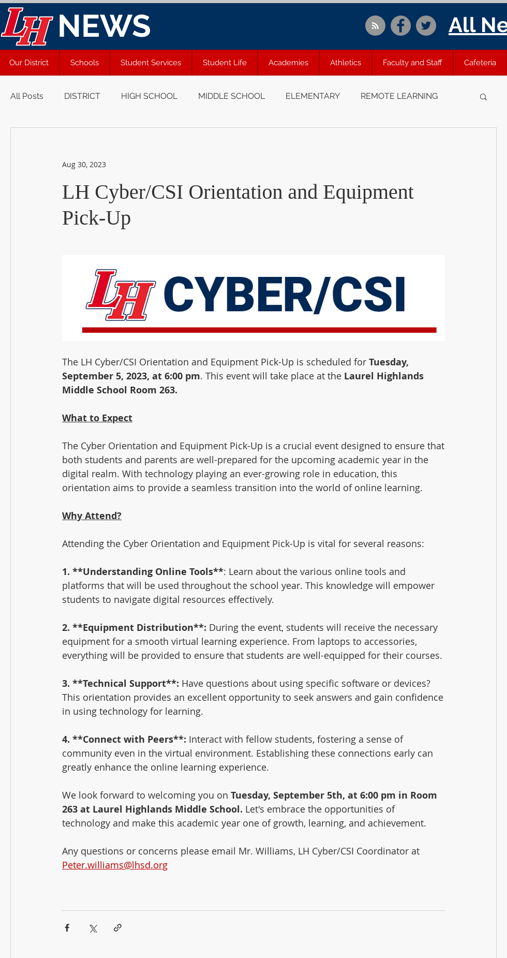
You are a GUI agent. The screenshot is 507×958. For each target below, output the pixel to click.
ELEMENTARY (313, 96)
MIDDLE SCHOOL (231, 96)
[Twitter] (426, 26)
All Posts (26, 96)
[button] (84, 63)
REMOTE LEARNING (399, 96)
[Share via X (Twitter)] (92, 928)
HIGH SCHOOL (149, 96)
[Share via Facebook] (67, 928)
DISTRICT (82, 96)
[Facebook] (401, 26)
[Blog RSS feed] (375, 26)
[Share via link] (118, 928)
